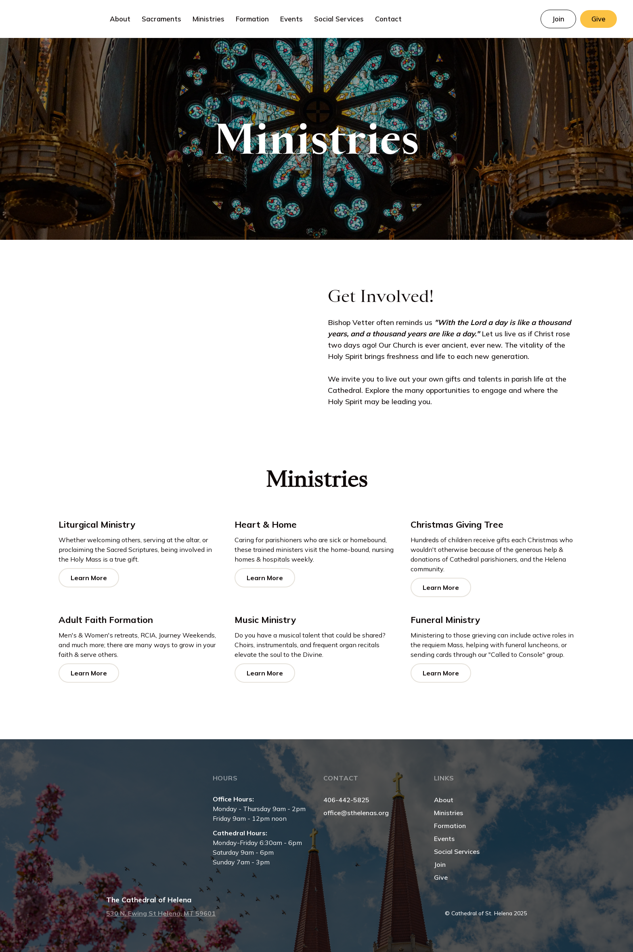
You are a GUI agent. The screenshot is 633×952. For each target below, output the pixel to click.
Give (441, 877)
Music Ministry (265, 619)
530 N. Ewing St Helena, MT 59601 (161, 913)
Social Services (339, 19)
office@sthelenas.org (356, 813)
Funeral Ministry (445, 619)
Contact (388, 19)
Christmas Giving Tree (457, 524)
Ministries (448, 813)
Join (440, 864)
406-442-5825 (346, 800)
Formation (450, 826)
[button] (120, 19)
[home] (52, 19)
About (443, 800)
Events (291, 19)
